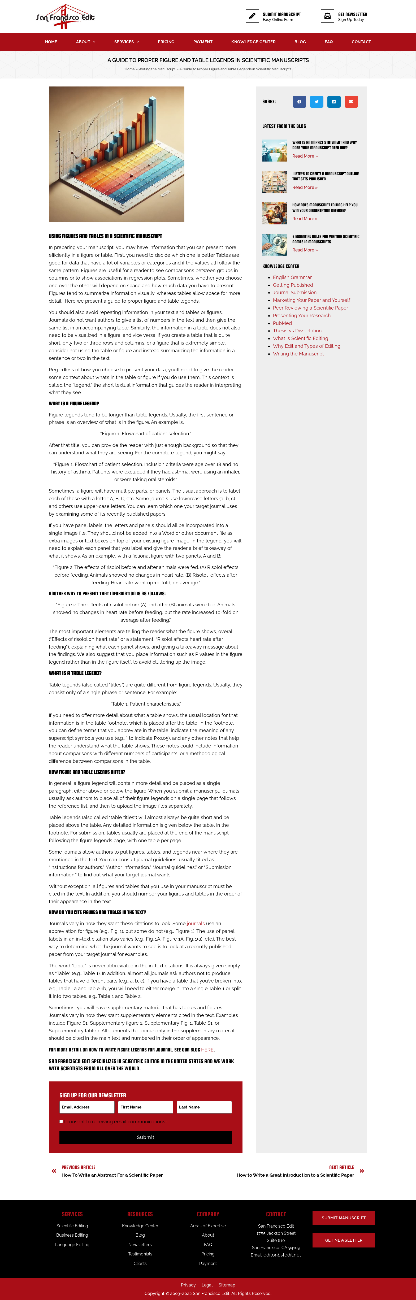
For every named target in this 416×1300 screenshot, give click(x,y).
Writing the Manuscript (157, 69)
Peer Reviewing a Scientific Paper (310, 308)
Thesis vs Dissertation (297, 330)
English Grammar (292, 277)
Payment (203, 42)
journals (196, 923)
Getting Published (293, 285)
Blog (300, 42)
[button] (299, 102)
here (207, 1050)
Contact (361, 42)
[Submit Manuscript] (252, 16)
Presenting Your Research (302, 315)
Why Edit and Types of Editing (306, 346)
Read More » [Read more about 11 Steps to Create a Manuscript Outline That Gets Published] (305, 187)
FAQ (329, 42)
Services (126, 42)
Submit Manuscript (282, 14)
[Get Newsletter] (327, 16)
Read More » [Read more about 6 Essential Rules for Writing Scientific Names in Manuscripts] (305, 250)
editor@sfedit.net (282, 1253)
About (86, 42)
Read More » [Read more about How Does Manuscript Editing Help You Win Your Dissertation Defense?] (305, 218)
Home (51, 42)
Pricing (166, 42)
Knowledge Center (253, 42)
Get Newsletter (352, 14)
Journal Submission (295, 292)
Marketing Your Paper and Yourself (311, 300)
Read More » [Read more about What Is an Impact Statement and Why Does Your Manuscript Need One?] (305, 156)
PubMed (282, 323)
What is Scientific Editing (300, 338)
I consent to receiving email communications (115, 1120)
